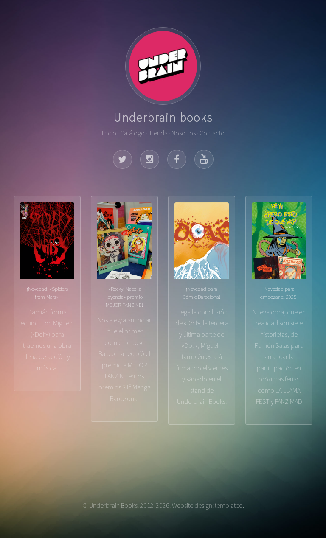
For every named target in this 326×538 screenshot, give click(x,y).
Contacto (212, 133)
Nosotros (183, 133)
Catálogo (132, 133)
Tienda (158, 133)
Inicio (109, 133)
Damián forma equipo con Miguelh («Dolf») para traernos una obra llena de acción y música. (47, 287)
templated (229, 505)
